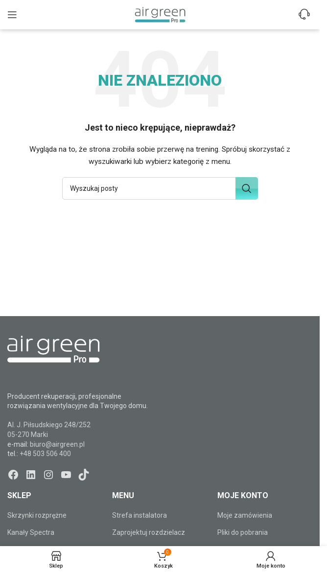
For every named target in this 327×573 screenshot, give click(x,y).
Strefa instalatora (139, 515)
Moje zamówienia (244, 515)
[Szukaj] (160, 188)
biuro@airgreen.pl (57, 444)
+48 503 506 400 (45, 454)
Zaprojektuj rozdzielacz (148, 532)
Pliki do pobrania (242, 532)
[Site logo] (160, 14)
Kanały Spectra (30, 532)
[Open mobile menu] (12, 14)
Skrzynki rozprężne (37, 515)
